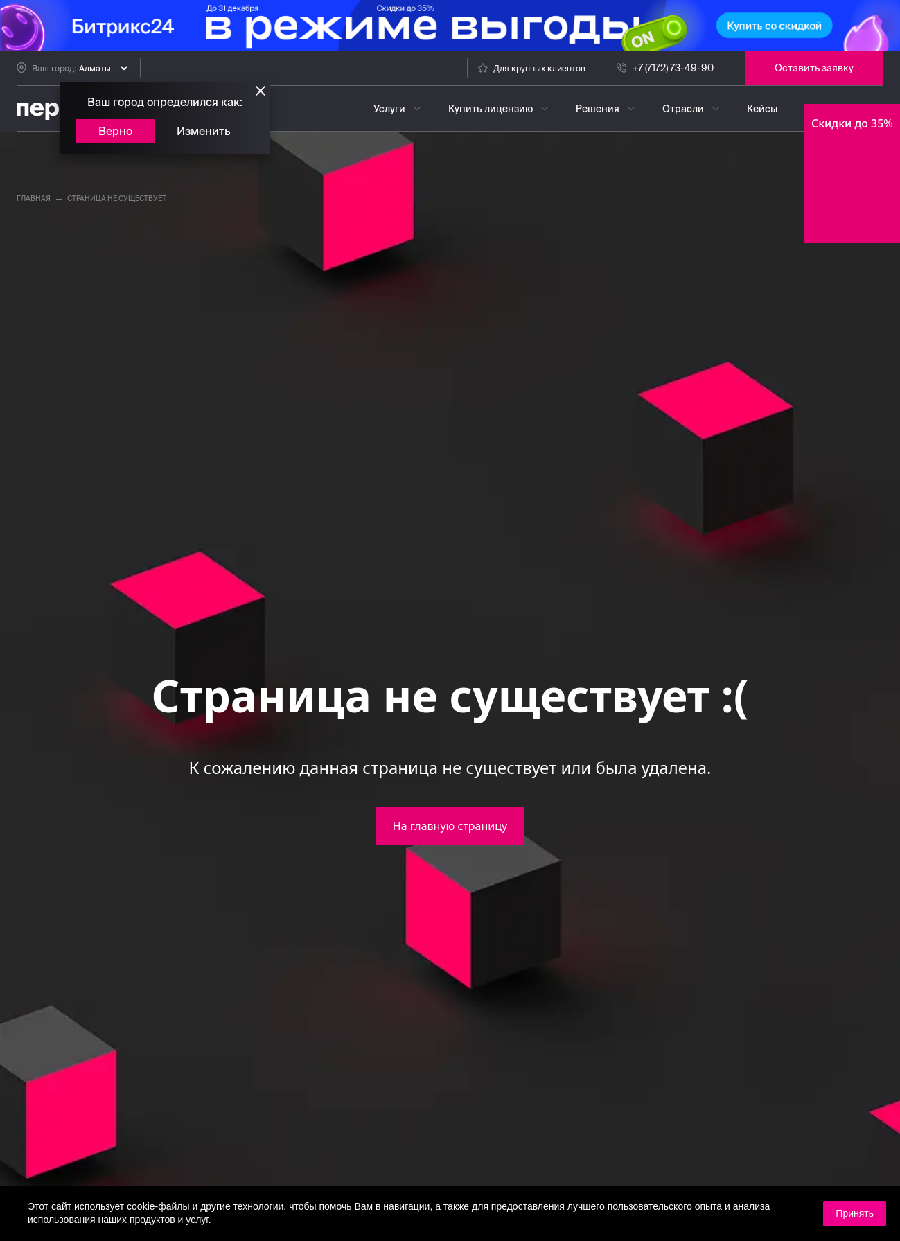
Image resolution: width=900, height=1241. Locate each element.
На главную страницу (450, 826)
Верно (115, 131)
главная (34, 198)
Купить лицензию (490, 108)
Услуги (389, 108)
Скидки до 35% (852, 123)
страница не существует (116, 198)
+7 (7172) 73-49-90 (673, 67)
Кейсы (762, 108)
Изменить (204, 131)
